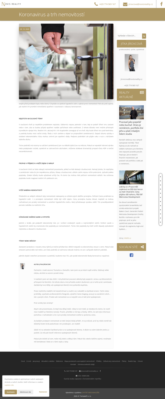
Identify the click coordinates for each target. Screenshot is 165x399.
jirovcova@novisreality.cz (90, 370)
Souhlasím (11, 392)
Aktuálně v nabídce (150, 189)
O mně (148, 181)
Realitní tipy (150, 214)
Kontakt (149, 222)
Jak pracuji (150, 185)
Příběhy (148, 201)
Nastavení (43, 392)
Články (148, 210)
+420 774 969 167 (69, 370)
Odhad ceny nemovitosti (148, 206)
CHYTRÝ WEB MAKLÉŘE (90, 392)
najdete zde (9, 385)
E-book (148, 218)
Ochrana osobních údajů (101, 364)
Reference (149, 193)
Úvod (148, 177)
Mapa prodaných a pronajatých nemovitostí (140, 197)
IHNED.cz (127, 238)
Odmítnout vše (26, 392)
